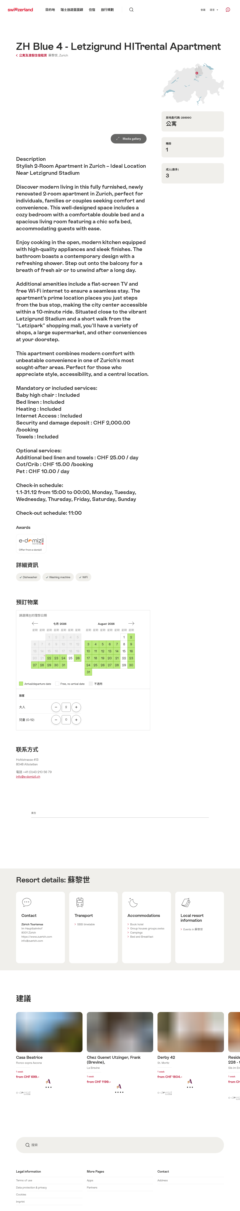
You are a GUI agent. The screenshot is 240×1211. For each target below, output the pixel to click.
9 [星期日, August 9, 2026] (131, 644)
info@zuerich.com (32, 940)
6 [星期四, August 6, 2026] (110, 644)
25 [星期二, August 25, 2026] (95, 665)
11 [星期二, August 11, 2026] (95, 651)
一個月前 (35, 623)
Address (162, 1180)
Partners (92, 1187)
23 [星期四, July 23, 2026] (56, 658)
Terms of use (24, 1180)
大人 (22, 707)
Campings (136, 932)
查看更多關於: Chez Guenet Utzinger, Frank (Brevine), (120, 1058)
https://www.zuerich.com (36, 936)
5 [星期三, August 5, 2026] (103, 644)
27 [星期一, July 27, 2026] (35, 665)
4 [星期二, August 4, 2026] (95, 644)
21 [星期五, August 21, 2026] (117, 658)
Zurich (63, 55)
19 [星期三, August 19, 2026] (102, 658)
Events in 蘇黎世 (193, 929)
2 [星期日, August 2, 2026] (131, 637)
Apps (90, 1180)
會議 (203, 10)
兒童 (26, 720)
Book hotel (136, 924)
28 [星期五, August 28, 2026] (117, 665)
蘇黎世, (53, 55)
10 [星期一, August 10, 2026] (88, 651)
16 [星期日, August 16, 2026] (131, 651)
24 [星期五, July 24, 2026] (63, 658)
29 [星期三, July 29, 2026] (49, 665)
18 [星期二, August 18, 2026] (95, 658)
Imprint (20, 1201)
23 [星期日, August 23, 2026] (131, 658)
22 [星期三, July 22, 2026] (49, 658)
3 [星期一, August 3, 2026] (88, 644)
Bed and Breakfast (141, 936)
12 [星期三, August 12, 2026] (102, 651)
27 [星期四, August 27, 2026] (110, 665)
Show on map (193, 84)
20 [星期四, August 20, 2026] (110, 658)
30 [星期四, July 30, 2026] (56, 665)
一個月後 (131, 623)
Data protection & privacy (31, 1187)
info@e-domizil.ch (28, 776)
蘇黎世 (79, 879)
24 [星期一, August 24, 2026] (88, 665)
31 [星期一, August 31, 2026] (88, 672)
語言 (214, 9)
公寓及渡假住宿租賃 (32, 55)
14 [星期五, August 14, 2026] (116, 651)
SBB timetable (86, 924)
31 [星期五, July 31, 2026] (63, 665)
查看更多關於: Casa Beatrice (49, 1056)
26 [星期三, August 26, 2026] (103, 665)
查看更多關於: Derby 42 (190, 1056)
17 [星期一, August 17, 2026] (88, 658)
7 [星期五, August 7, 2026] (117, 644)
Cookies (21, 1194)
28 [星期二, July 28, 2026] (42, 665)
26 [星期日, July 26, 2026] (78, 658)
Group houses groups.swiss (147, 928)
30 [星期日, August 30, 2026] (131, 665)
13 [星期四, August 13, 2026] (109, 651)
